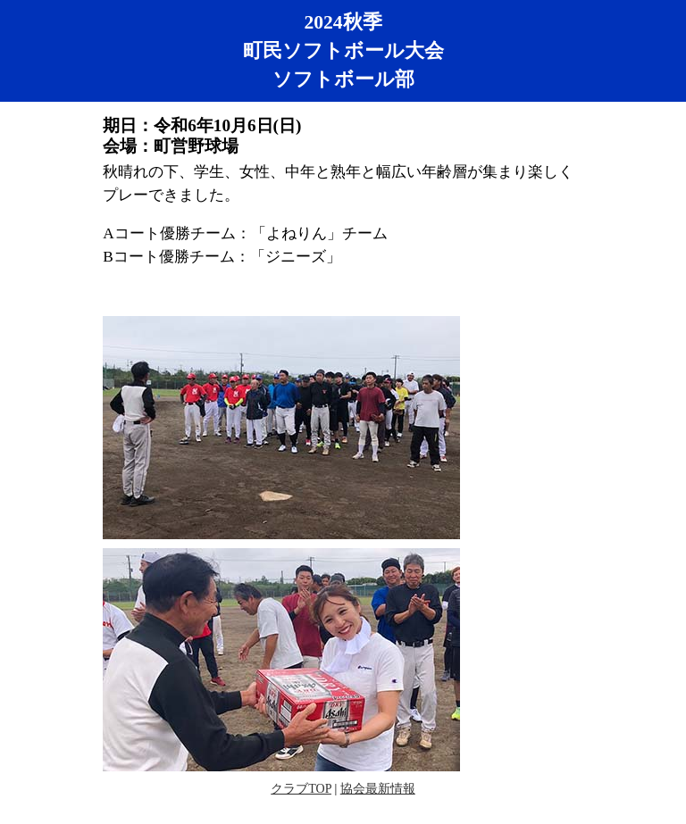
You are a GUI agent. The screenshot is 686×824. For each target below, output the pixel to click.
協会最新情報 (377, 788)
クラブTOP (301, 788)
